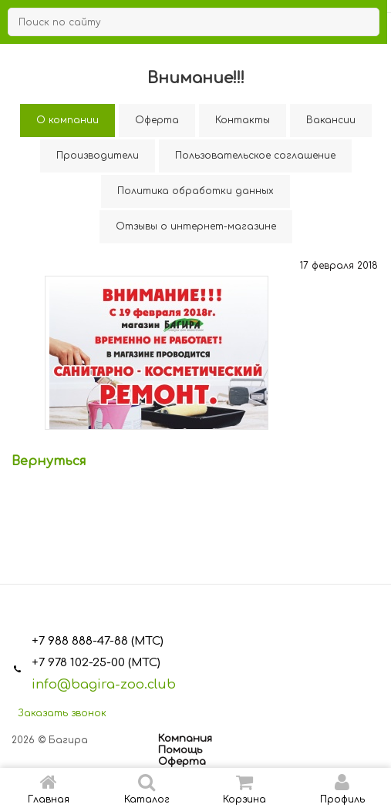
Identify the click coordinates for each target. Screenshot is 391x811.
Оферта (182, 761)
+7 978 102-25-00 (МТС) (96, 662)
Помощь (180, 750)
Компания (185, 738)
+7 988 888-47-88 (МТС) (97, 641)
